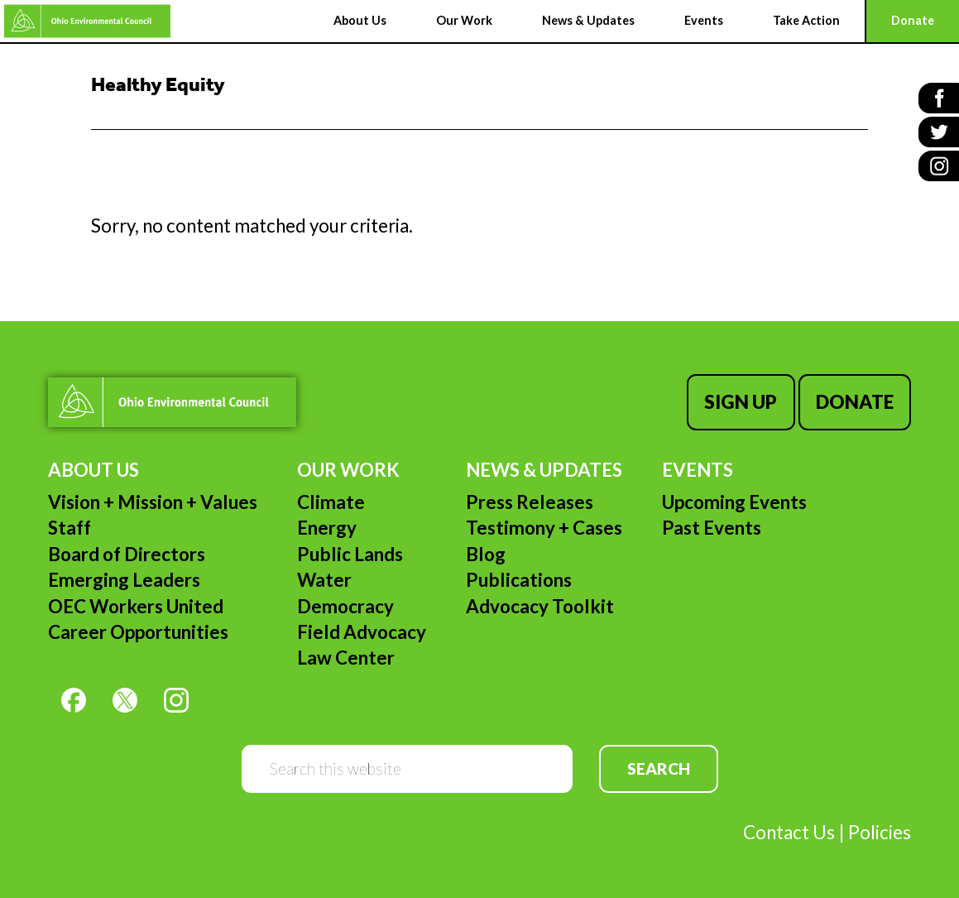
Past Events (711, 527)
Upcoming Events (734, 502)
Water (324, 580)
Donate (855, 402)
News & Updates (544, 470)
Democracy (345, 606)
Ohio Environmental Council (87, 21)
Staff (69, 527)
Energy (327, 527)
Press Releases (529, 502)
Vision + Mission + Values (152, 502)
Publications (519, 580)
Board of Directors (126, 554)
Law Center (346, 657)
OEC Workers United (135, 606)
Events (697, 470)
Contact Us (789, 832)
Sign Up (740, 402)
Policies (879, 832)
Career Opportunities (138, 632)
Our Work (348, 470)
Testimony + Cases (544, 527)
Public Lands (350, 554)
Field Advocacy (361, 632)
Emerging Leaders (124, 580)
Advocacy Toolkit (540, 606)
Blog (486, 554)
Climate (331, 502)
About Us (93, 470)
